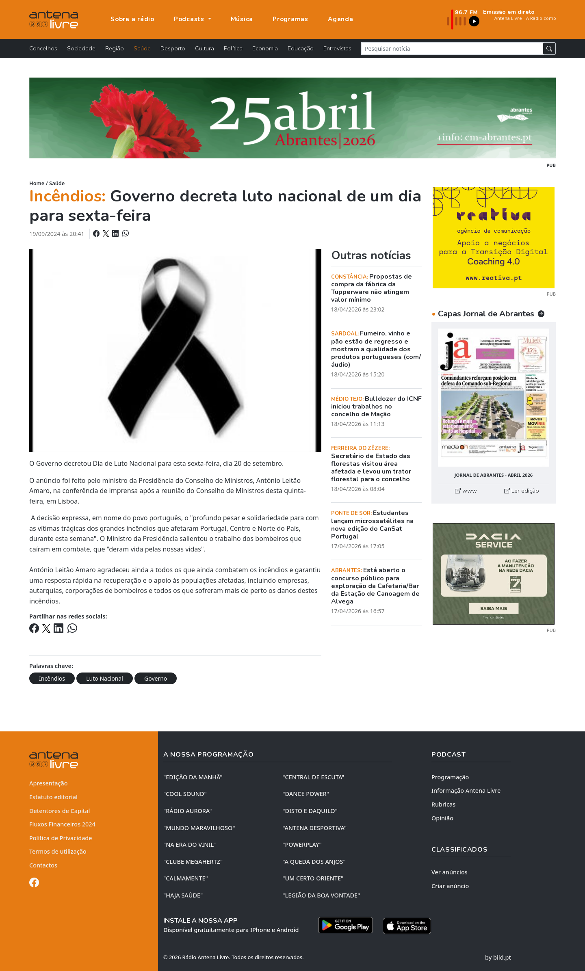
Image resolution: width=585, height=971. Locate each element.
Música (242, 19)
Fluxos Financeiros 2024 (62, 824)
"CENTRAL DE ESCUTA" (313, 777)
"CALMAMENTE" (185, 878)
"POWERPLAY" (301, 844)
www (466, 491)
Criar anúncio (450, 886)
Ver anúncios (449, 872)
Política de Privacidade (60, 838)
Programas (290, 19)
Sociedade (81, 48)
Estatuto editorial (53, 797)
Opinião (442, 818)
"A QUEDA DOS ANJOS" (313, 861)
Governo (155, 678)
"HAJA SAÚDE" (183, 895)
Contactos (43, 865)
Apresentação (48, 783)
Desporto (172, 48)
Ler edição (521, 491)
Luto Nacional (104, 678)
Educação (301, 48)
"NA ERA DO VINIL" (189, 844)
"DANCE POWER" (305, 794)
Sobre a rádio (132, 19)
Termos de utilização (58, 851)
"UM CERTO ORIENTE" (312, 878)
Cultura (204, 48)
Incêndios (52, 678)
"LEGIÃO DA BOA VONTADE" (321, 895)
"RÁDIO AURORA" (187, 811)
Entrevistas (337, 48)
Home (36, 183)
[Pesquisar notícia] (452, 48)
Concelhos (43, 48)
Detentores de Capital (59, 811)
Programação (450, 777)
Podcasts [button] (190, 19)
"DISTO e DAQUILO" (310, 811)
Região (114, 48)
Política (233, 48)
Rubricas (443, 804)
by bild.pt (498, 957)
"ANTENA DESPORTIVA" (314, 828)
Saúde (142, 48)
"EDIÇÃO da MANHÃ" (193, 777)
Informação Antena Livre (465, 790)
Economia (265, 48)
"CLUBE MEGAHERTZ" (193, 861)
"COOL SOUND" (185, 794)
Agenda (340, 19)
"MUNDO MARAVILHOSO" (199, 828)
